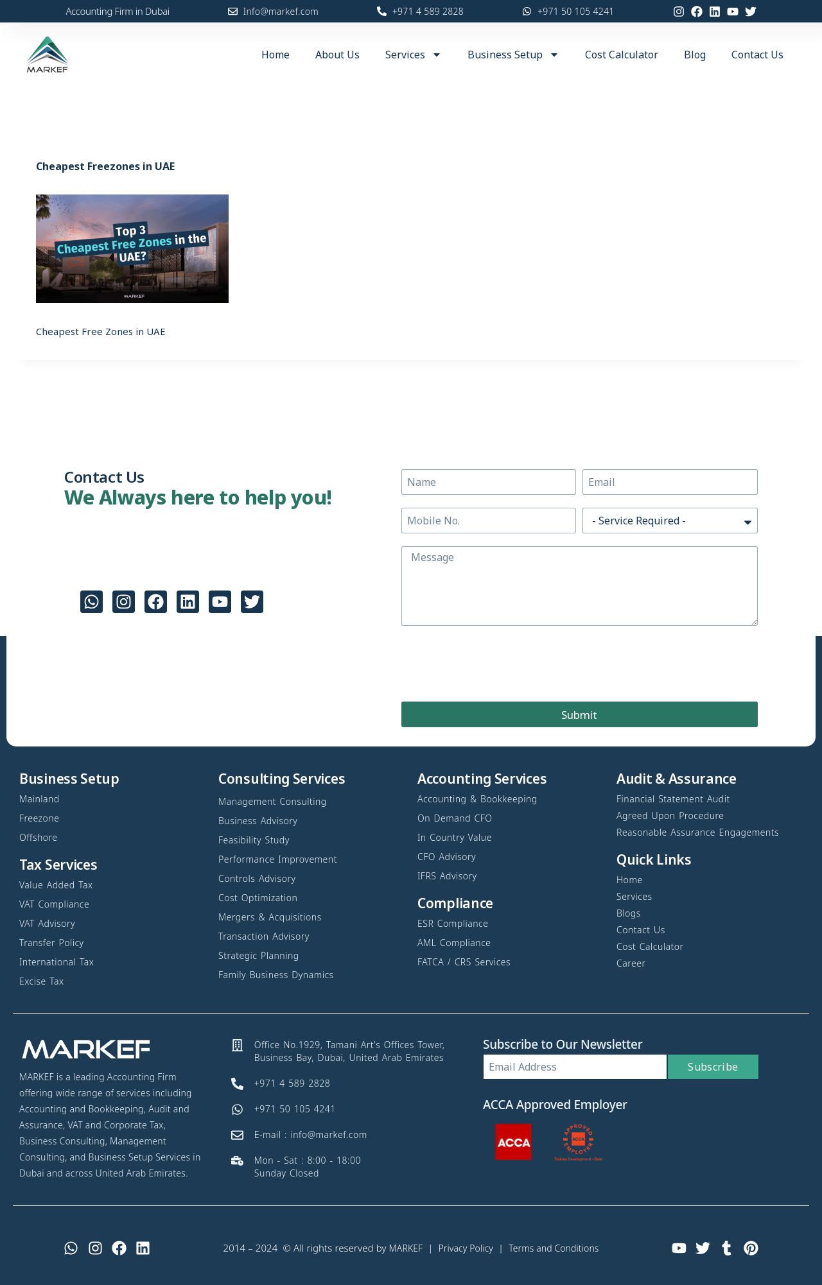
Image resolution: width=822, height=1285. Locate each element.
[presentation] (499, 664)
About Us (337, 54)
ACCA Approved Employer (555, 1104)
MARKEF (401, 1247)
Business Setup (513, 54)
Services (413, 54)
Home (275, 54)
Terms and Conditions (557, 1247)
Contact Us (757, 54)
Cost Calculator (621, 54)
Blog (695, 54)
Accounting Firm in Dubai (118, 10)
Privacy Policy (463, 1247)
